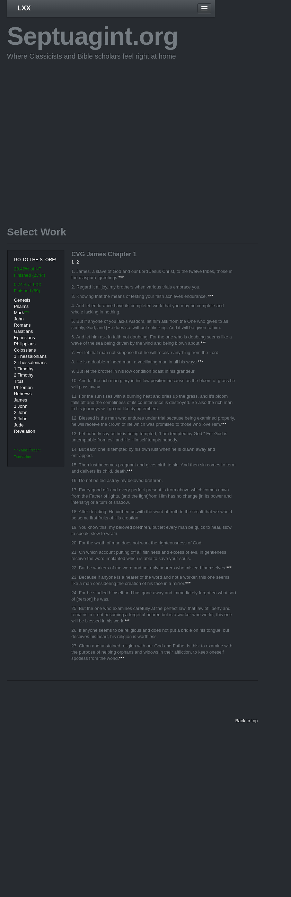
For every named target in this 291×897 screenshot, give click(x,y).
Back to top (246, 720)
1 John (20, 406)
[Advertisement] (65, 132)
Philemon (23, 387)
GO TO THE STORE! (35, 259)
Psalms (21, 306)
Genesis (22, 300)
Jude (19, 425)
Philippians (25, 343)
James (20, 400)
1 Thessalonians (30, 356)
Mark (19, 312)
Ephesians (24, 337)
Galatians (23, 331)
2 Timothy (23, 375)
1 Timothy (23, 368)
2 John (20, 412)
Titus (19, 381)
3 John (20, 418)
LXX (24, 8)
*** (121, 277)
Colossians (25, 350)
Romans (22, 325)
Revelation (24, 431)
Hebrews (23, 393)
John (19, 318)
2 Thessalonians (30, 362)
